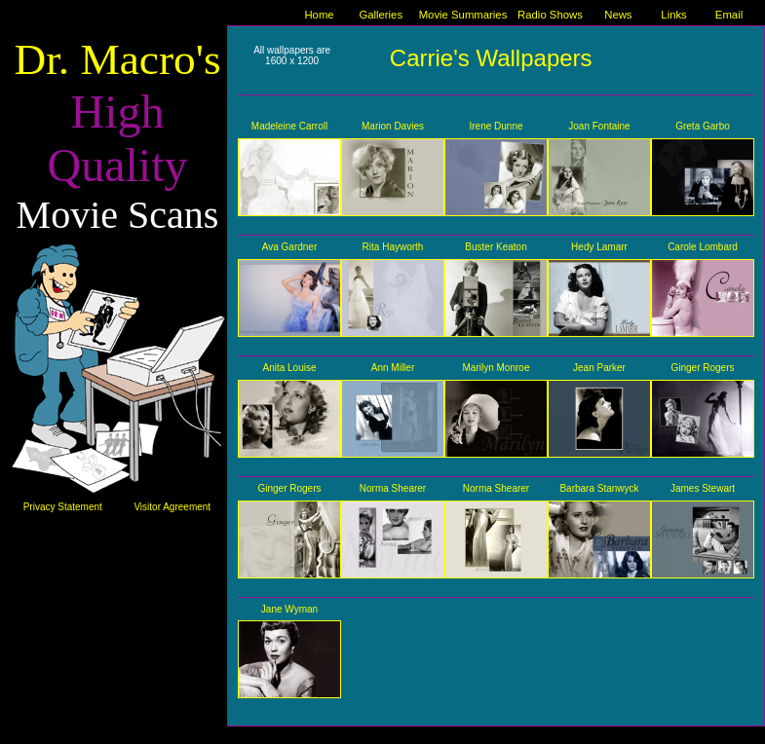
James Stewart (702, 488)
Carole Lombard (703, 247)
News (617, 14)
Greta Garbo (702, 126)
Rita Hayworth (393, 247)
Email (729, 14)
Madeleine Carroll (289, 126)
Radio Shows (550, 14)
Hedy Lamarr (599, 247)
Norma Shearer (393, 488)
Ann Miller (392, 367)
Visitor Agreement (172, 507)
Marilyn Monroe (496, 367)
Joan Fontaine (599, 126)
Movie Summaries (463, 14)
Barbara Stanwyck (598, 488)
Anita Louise (289, 367)
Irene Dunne (495, 126)
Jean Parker (599, 367)
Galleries (380, 14)
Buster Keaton (495, 247)
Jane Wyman (289, 609)
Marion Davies (393, 126)
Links (673, 14)
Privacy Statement (62, 507)
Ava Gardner (290, 247)
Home (318, 14)
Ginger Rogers (702, 367)
